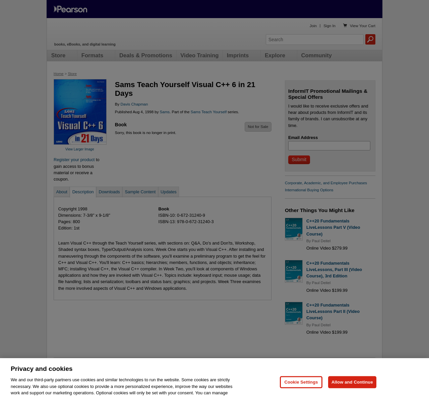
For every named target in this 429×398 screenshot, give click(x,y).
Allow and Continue (352, 388)
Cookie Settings (301, 388)
